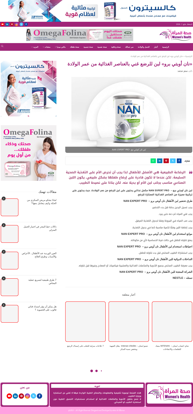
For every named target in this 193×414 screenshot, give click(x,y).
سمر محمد (183, 71)
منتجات (47, 47)
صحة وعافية (116, 47)
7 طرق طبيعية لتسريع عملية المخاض (42, 281)
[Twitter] (21, 24)
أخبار (156, 47)
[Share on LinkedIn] (159, 160)
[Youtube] (2, 24)
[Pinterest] (12, 24)
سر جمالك (129, 47)
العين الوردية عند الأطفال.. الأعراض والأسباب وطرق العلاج (39, 255)
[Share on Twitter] (173, 160)
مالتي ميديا (61, 47)
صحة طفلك (74, 47)
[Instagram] (16, 24)
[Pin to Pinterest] (166, 160)
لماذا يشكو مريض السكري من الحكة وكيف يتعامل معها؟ (41, 201)
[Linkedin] (7, 24)
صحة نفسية (102, 47)
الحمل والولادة (144, 47)
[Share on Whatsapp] (153, 160)
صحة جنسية (88, 47)
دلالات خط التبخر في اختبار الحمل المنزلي (40, 228)
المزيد (35, 47)
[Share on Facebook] (179, 160)
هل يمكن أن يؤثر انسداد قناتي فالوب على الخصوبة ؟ (42, 308)
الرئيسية (165, 47)
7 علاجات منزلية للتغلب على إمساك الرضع (85, 346)
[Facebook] (26, 24)
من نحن (25, 387)
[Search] (2, 47)
